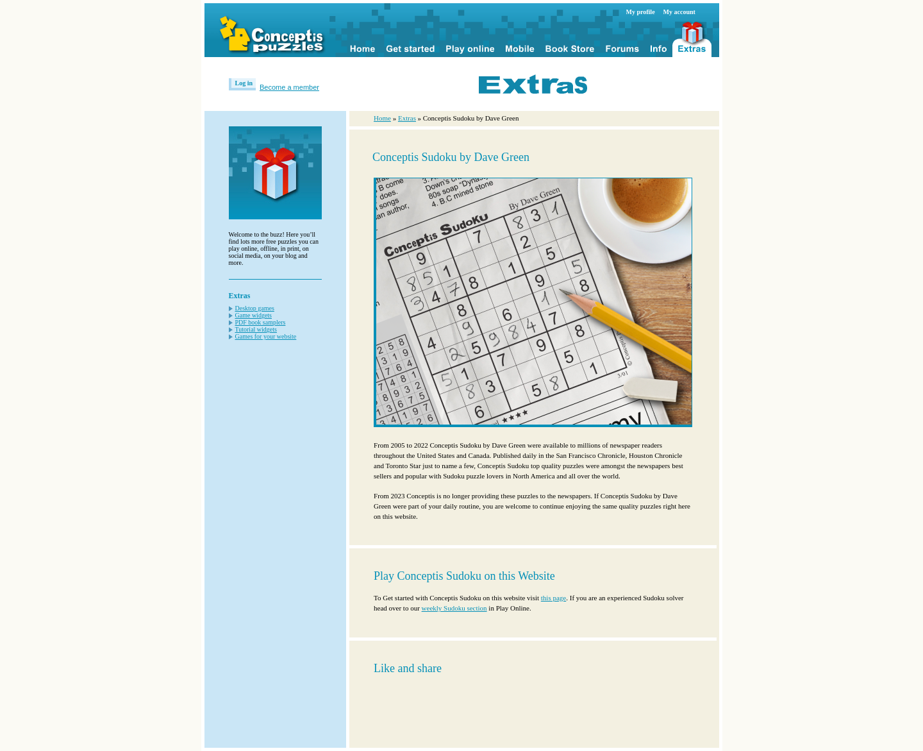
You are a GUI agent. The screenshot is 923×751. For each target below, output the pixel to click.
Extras (407, 118)
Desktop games (254, 308)
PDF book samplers (260, 322)
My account (679, 11)
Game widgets (253, 315)
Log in (244, 83)
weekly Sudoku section (454, 608)
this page (553, 598)
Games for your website (266, 336)
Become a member (289, 87)
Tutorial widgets (256, 329)
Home (382, 118)
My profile (640, 11)
